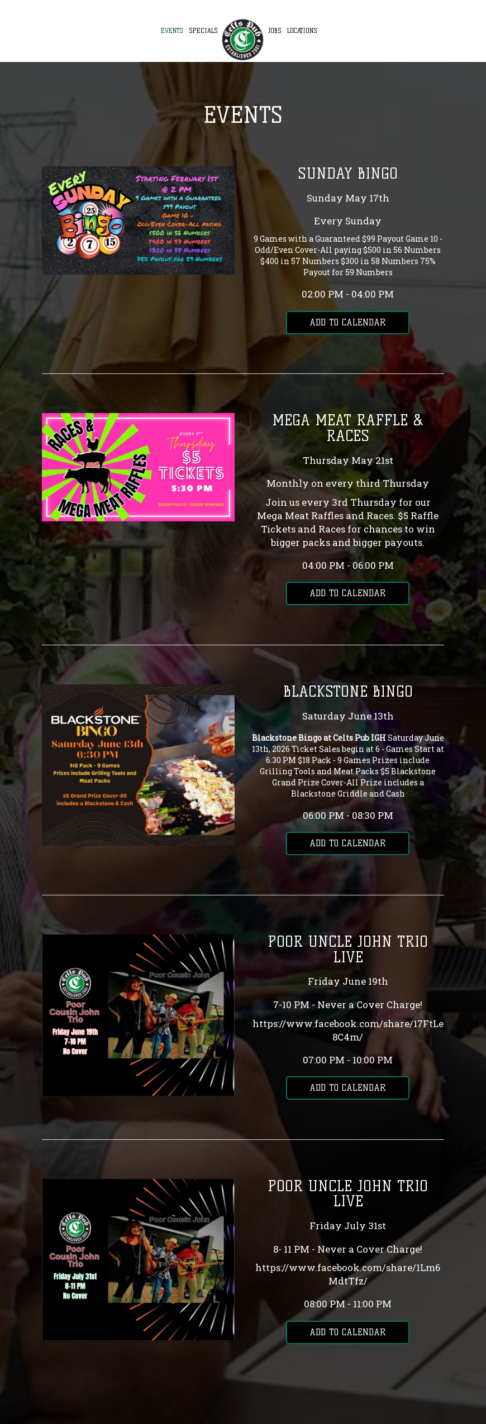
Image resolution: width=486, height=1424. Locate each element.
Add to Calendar (347, 322)
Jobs (275, 31)
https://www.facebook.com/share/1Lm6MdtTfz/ (347, 1274)
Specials (203, 31)
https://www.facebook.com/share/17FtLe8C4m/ (348, 1030)
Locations (302, 31)
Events (172, 31)
